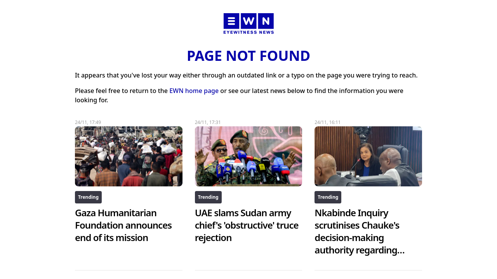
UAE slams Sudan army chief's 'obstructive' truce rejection (247, 225)
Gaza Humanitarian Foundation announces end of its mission (123, 225)
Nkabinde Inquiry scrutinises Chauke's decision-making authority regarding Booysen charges (360, 237)
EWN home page (194, 90)
